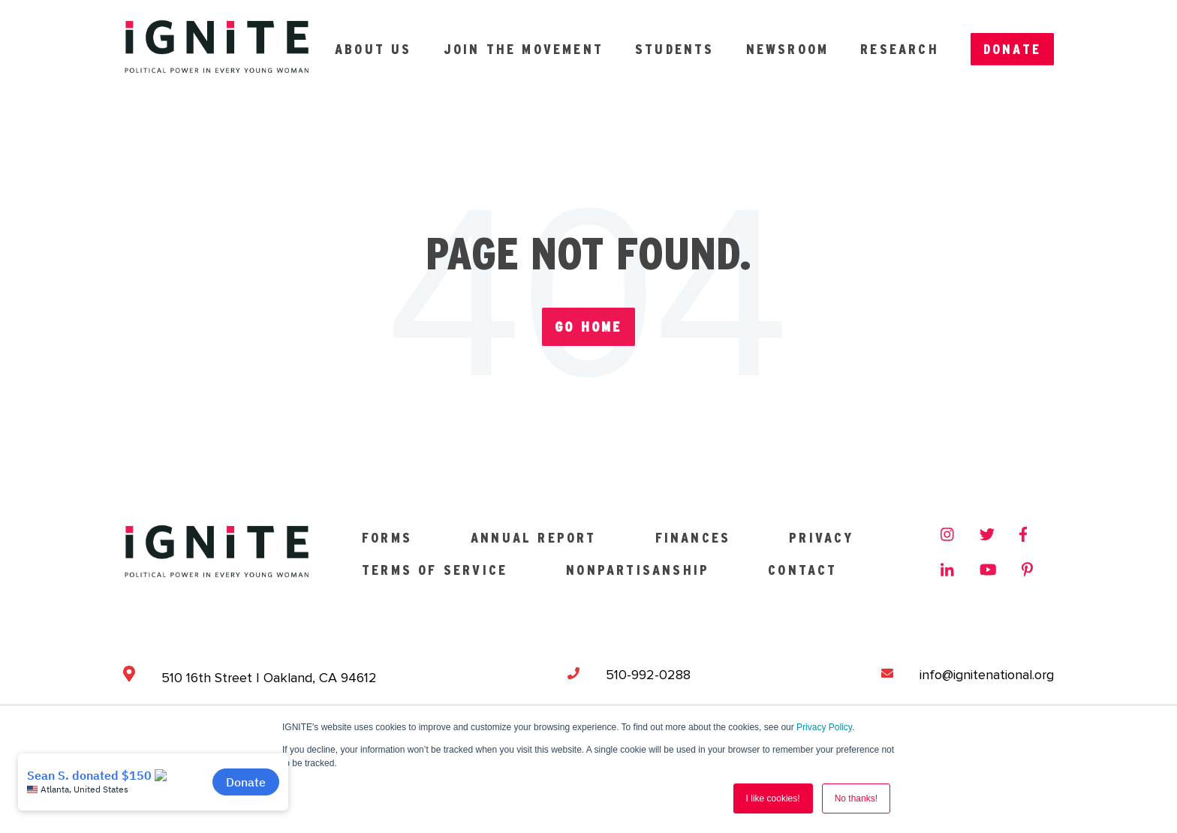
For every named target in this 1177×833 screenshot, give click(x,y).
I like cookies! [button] (773, 798)
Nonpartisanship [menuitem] (637, 570)
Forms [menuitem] (387, 538)
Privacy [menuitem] (821, 538)
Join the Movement (524, 49)
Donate (1012, 49)
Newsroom (787, 49)
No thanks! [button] (856, 798)
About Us (373, 49)
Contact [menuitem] (802, 570)
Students (675, 49)
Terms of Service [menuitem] (434, 570)
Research (899, 49)
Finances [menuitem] (693, 538)
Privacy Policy (824, 727)
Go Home (588, 327)
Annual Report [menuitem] (534, 538)
